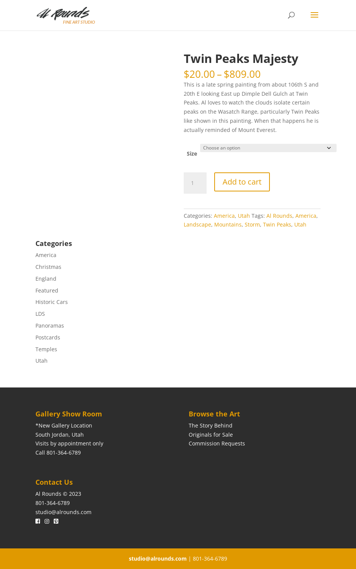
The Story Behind (211, 425)
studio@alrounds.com (63, 512)
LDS (40, 313)
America (224, 215)
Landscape (197, 224)
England (45, 278)
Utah (244, 215)
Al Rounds (279, 215)
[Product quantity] (195, 183)
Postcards (47, 337)
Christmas (48, 266)
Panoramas (49, 325)
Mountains (228, 224)
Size (192, 153)
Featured (46, 290)
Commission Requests (217, 443)
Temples (46, 349)
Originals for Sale (211, 434)
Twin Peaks (277, 224)
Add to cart (242, 182)
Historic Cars (51, 301)
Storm (252, 224)
